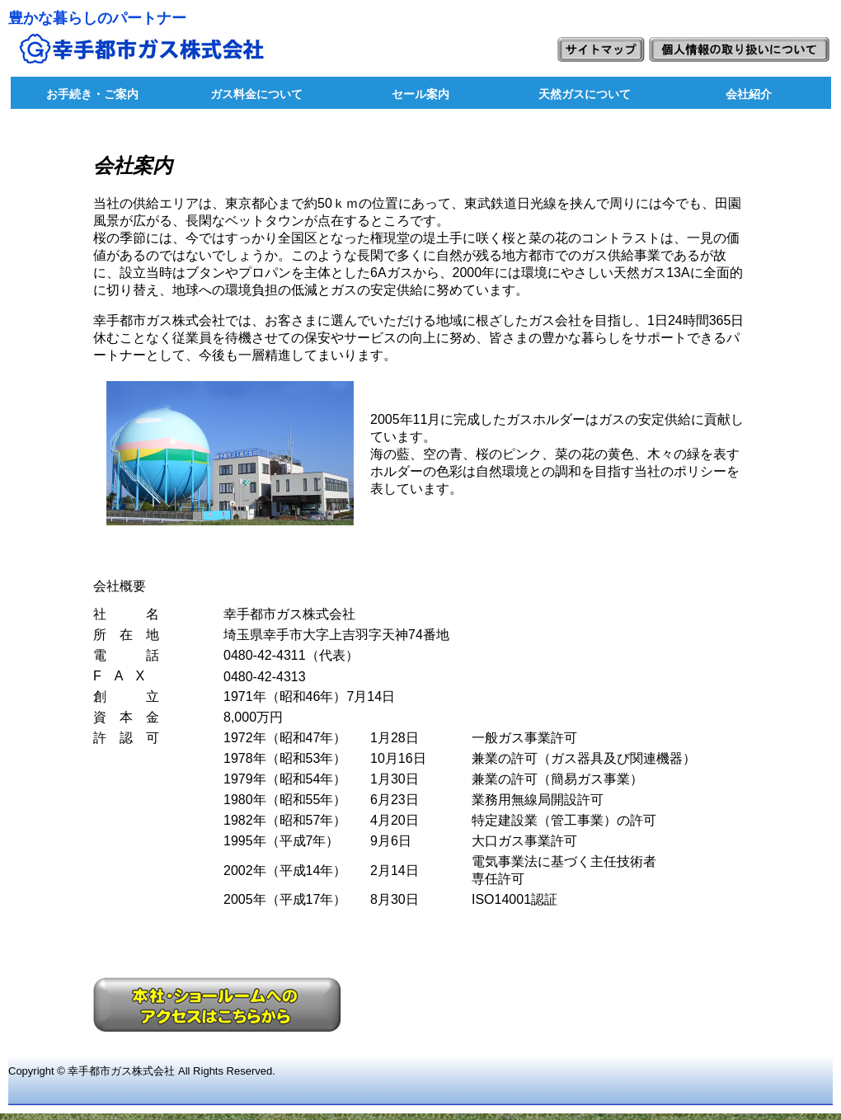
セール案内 (420, 94)
